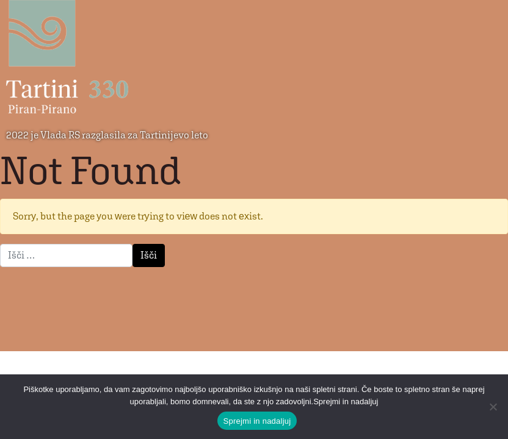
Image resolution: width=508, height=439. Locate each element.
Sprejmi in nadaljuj (257, 421)
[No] (493, 407)
